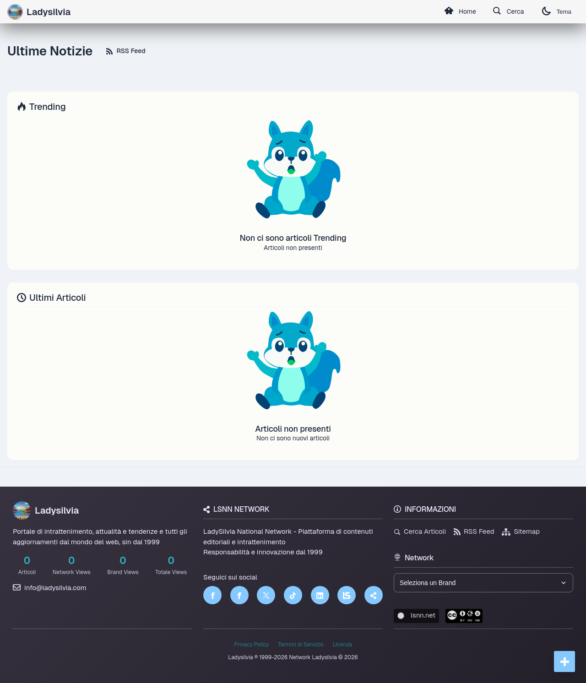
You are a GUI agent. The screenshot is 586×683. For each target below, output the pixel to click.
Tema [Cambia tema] (556, 11)
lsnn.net (416, 615)
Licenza (342, 644)
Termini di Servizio (300, 644)
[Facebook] (212, 595)
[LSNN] (346, 595)
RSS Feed (125, 51)
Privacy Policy (251, 644)
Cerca (508, 11)
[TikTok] (293, 595)
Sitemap (521, 531)
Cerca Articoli (420, 531)
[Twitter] (266, 595)
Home (460, 11)
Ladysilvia (46, 510)
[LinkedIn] (320, 595)
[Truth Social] (373, 595)
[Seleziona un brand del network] (483, 582)
